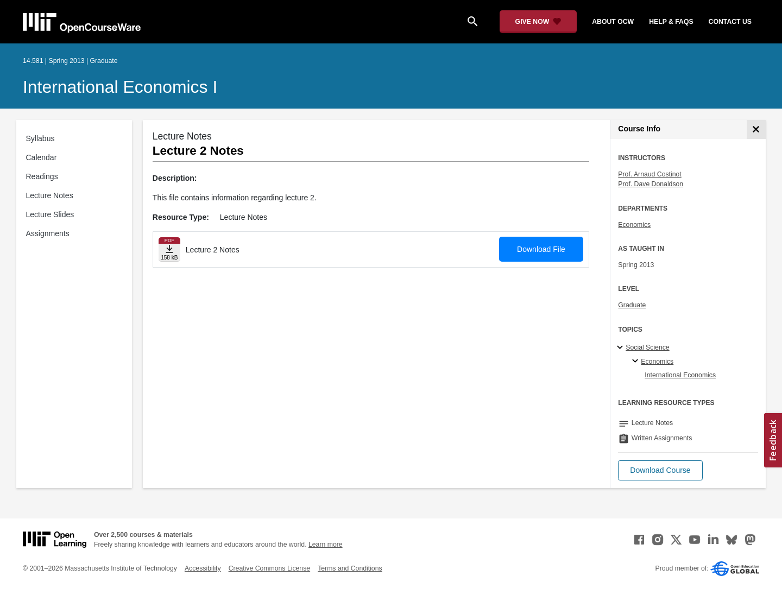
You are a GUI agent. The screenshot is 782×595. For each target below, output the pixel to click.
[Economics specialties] (636, 362)
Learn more (325, 544)
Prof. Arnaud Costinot (649, 174)
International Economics (680, 375)
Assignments (48, 233)
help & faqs (671, 22)
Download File (541, 249)
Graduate (632, 305)
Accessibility (203, 568)
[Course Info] (756, 129)
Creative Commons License (269, 568)
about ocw (613, 22)
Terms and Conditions (350, 568)
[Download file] (169, 249)
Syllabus (40, 138)
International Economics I (120, 87)
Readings (42, 176)
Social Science (647, 347)
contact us (730, 22)
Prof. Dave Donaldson (650, 184)
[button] (660, 470)
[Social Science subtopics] (621, 348)
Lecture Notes (49, 195)
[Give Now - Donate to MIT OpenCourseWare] (538, 21)
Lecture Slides (50, 214)
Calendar (41, 157)
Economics (634, 225)
